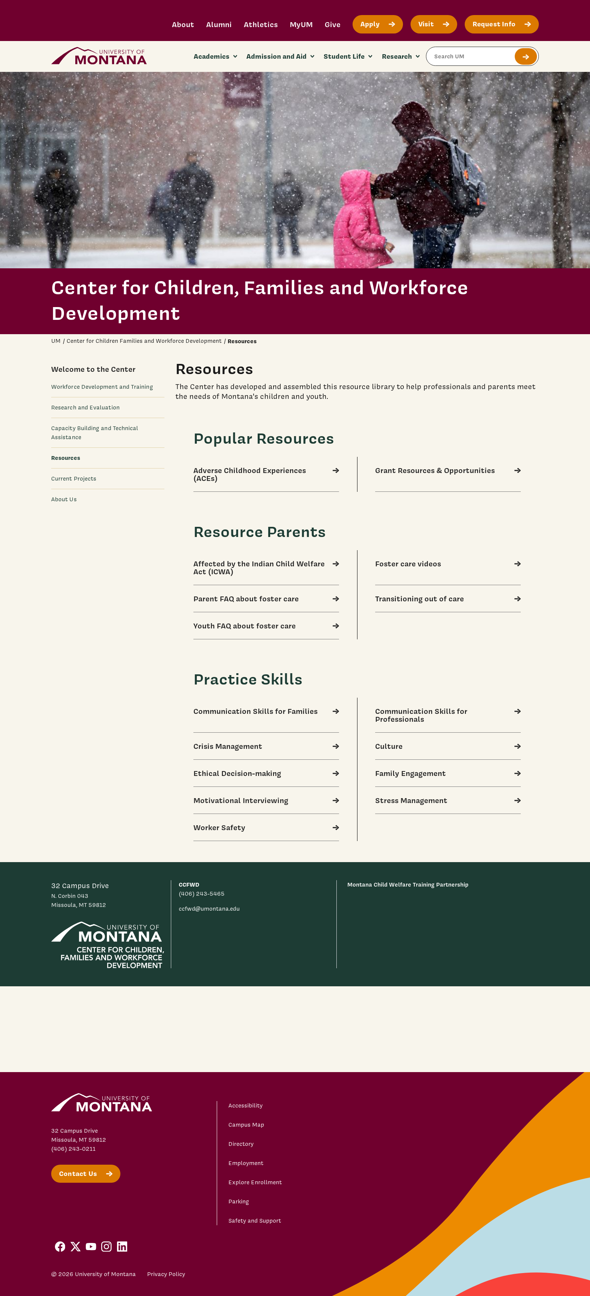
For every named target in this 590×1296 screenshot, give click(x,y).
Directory (241, 1144)
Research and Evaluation (85, 407)
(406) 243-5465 (202, 893)
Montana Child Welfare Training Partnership (407, 884)
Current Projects (73, 478)
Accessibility (245, 1105)
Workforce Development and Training (102, 387)
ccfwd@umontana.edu (209, 909)
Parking (238, 1201)
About (183, 24)
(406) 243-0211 (73, 1149)
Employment (245, 1163)
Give (333, 24)
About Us (64, 499)
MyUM (301, 24)
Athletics (261, 24)
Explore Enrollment (255, 1182)
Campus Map (246, 1125)
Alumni (219, 24)
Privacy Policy (166, 1274)
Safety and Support (254, 1221)
